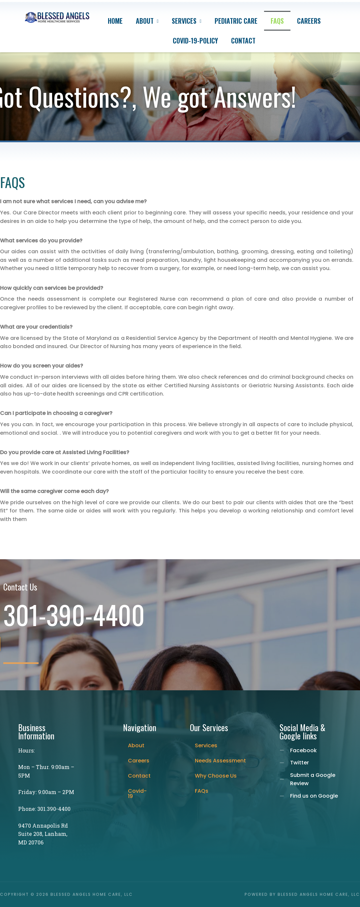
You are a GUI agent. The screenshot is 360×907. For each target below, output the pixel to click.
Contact (243, 40)
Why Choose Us (216, 776)
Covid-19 (137, 793)
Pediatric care (236, 21)
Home (115, 21)
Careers (309, 21)
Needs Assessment (220, 760)
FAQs (277, 21)
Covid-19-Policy (195, 40)
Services (186, 21)
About (147, 21)
